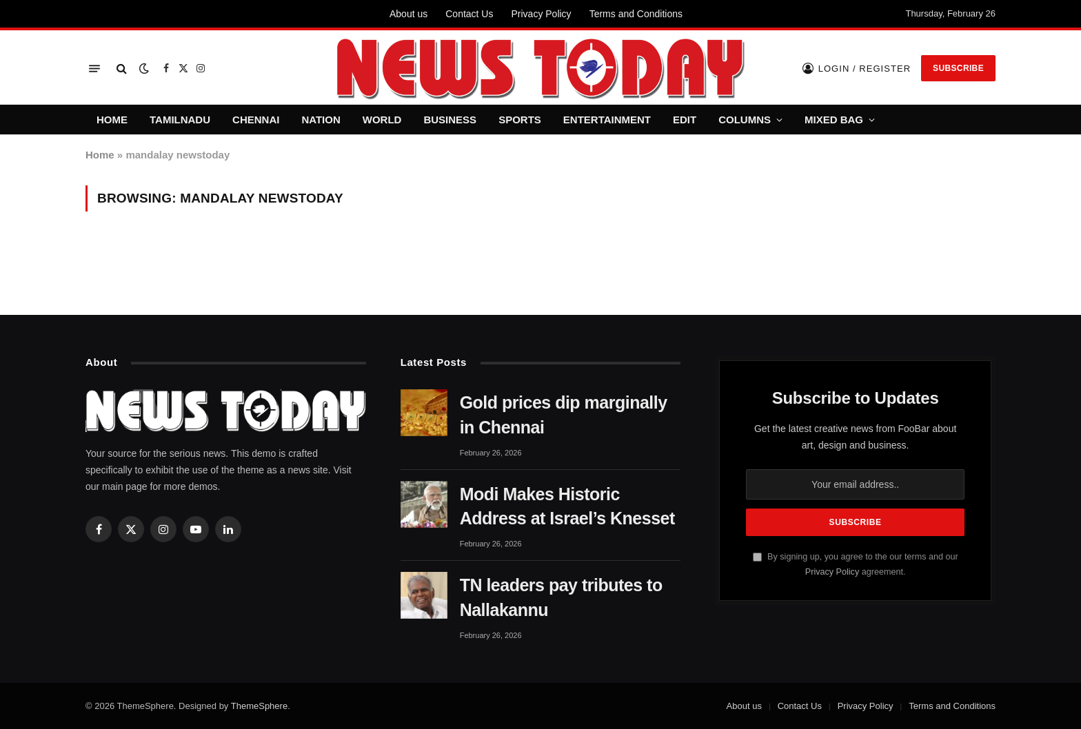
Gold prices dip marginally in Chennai (563, 415)
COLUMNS (744, 119)
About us (408, 13)
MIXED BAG (834, 119)
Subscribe (958, 68)
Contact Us (469, 13)
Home (99, 155)
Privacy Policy (541, 13)
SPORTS (519, 119)
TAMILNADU (180, 119)
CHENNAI (255, 119)
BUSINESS (449, 119)
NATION (320, 119)
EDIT (684, 119)
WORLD (382, 119)
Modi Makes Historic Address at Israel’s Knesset (567, 506)
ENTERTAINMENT (607, 119)
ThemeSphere (259, 706)
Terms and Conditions (636, 13)
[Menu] (94, 68)
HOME (112, 119)
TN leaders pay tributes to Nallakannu (561, 597)
